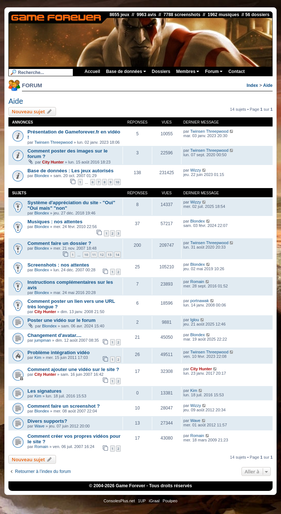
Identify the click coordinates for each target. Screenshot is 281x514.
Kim (37, 357)
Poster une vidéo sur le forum (61, 320)
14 (117, 254)
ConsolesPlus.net (119, 501)
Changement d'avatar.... (54, 335)
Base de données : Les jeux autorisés (70, 170)
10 (117, 182)
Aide (268, 85)
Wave (39, 426)
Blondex (41, 175)
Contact (236, 71)
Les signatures (44, 391)
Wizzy (195, 170)
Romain (197, 281)
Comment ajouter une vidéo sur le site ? (73, 369)
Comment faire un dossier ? (59, 243)
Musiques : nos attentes (54, 221)
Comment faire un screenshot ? (63, 406)
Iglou (194, 319)
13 (109, 254)
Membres (187, 71)
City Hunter (53, 162)
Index (252, 85)
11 (94, 254)
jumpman (42, 340)
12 (102, 254)
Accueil (92, 71)
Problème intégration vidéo (58, 352)
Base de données (126, 71)
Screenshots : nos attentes (58, 265)
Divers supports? (47, 421)
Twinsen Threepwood (53, 142)
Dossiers (161, 71)
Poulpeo (170, 501)
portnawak (199, 300)
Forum (213, 71)
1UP (142, 501)
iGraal (154, 501)
